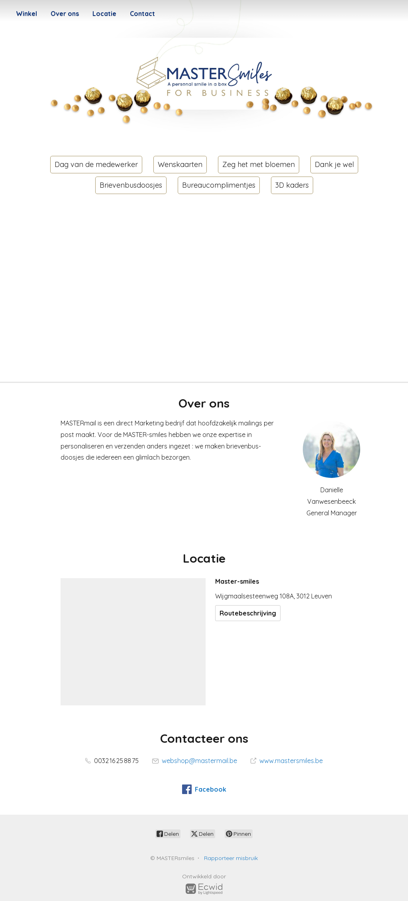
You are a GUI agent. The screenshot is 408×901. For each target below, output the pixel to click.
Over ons (65, 13)
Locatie (104, 13)
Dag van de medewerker (96, 164)
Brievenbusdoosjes (131, 185)
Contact (142, 13)
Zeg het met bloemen (258, 164)
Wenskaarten (180, 164)
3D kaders (292, 185)
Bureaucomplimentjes (218, 185)
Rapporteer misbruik (231, 858)
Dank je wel (334, 164)
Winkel (26, 13)
